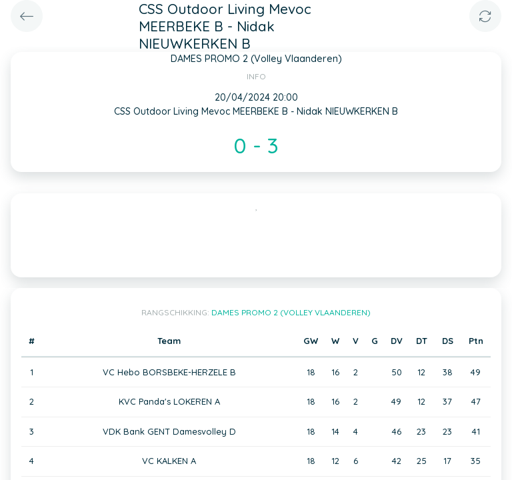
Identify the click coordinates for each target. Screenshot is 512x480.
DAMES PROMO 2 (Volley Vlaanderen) (291, 312)
